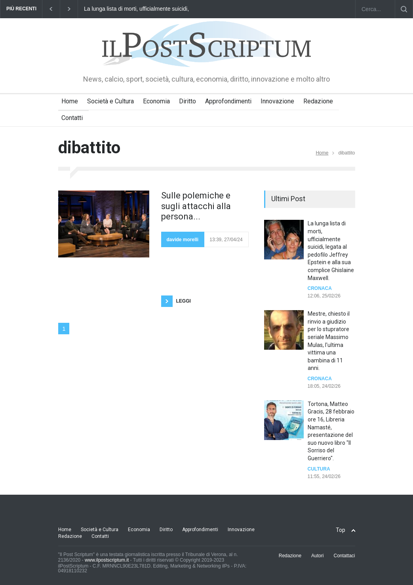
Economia (156, 101)
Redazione (318, 101)
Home (69, 101)
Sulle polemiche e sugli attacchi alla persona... (196, 206)
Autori (317, 555)
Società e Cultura (110, 101)
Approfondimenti (228, 101)
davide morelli (183, 239)
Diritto (187, 101)
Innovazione (277, 101)
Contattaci (344, 555)
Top (340, 530)
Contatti (72, 118)
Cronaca (320, 288)
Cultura (319, 469)
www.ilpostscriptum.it (107, 560)
